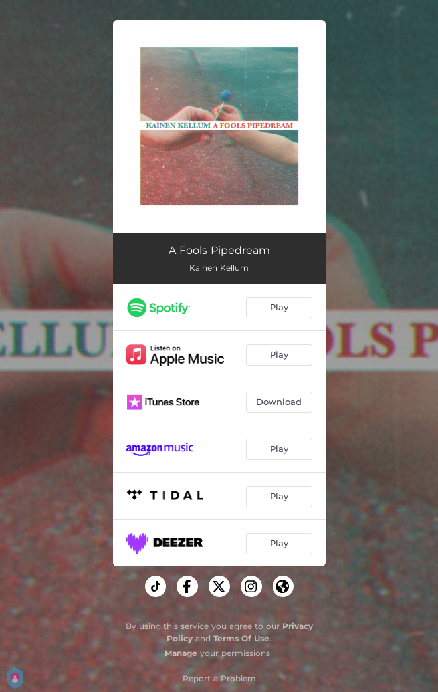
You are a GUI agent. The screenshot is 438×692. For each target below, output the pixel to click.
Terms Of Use (241, 638)
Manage (181, 653)
